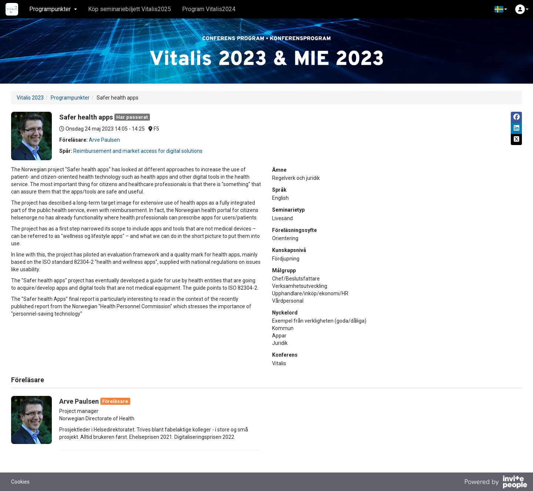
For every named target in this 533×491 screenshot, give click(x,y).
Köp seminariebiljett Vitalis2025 (129, 9)
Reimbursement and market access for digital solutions (137, 151)
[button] (501, 9)
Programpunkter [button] (53, 9)
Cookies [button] (20, 482)
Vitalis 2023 (30, 98)
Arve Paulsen (104, 140)
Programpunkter (70, 98)
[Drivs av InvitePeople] (495, 482)
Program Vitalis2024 (208, 9)
